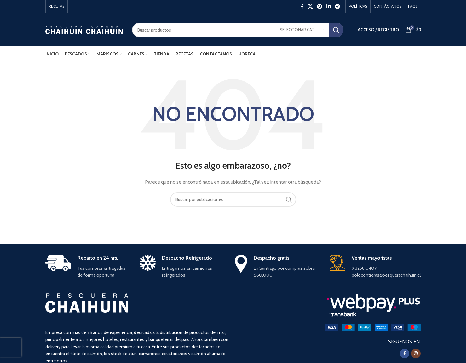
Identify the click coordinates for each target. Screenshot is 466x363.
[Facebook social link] (302, 6)
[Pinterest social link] (319, 6)
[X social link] (310, 6)
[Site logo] (84, 29)
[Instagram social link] (416, 353)
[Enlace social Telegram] (337, 6)
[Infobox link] (87, 267)
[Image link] (373, 327)
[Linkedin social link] (328, 6)
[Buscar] (237, 30)
